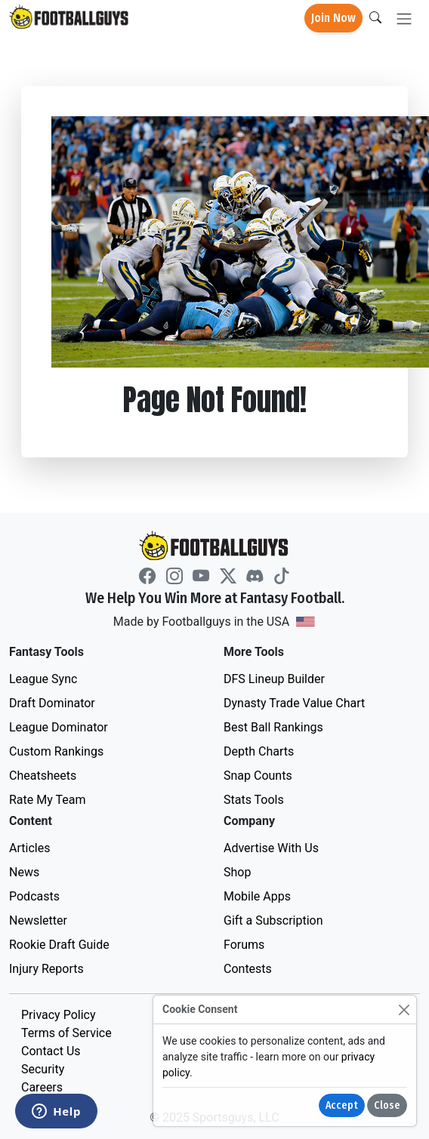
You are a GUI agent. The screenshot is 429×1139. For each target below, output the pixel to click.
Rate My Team (47, 800)
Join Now (333, 18)
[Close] (404, 1009)
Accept (342, 1105)
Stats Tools (254, 800)
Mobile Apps (257, 896)
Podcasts (34, 896)
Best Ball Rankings (273, 727)
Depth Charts (259, 751)
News (24, 872)
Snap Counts (258, 775)
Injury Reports (46, 969)
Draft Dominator (52, 703)
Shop (237, 872)
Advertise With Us (271, 848)
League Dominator (58, 727)
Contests (248, 969)
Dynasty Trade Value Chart (294, 703)
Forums (244, 944)
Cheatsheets (42, 775)
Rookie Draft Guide (59, 944)
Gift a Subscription (273, 920)
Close (387, 1105)
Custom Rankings (56, 751)
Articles (29, 848)
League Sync (43, 679)
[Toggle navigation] (404, 18)
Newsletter (38, 920)
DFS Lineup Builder (274, 679)
